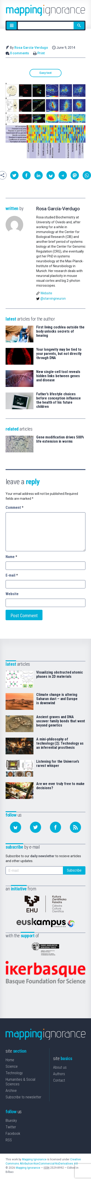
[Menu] (11, 25)
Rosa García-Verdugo (31, 47)
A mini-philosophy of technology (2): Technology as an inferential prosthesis (59, 743)
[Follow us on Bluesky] (15, 827)
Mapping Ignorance (34, 1159)
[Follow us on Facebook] (55, 827)
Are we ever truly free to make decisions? (60, 786)
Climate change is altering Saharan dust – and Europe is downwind (57, 699)
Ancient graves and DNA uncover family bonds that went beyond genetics (60, 721)
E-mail (12, 575)
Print (41, 53)
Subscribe (74, 870)
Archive (11, 1090)
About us (60, 1067)
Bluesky (11, 1120)
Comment (14, 507)
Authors (59, 1074)
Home (10, 1060)
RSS (9, 1140)
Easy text (45, 73)
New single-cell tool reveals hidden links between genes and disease (58, 376)
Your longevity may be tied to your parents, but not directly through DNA (58, 353)
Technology (14, 1073)
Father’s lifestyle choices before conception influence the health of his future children (58, 400)
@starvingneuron (53, 298)
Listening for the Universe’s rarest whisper (57, 763)
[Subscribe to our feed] (75, 827)
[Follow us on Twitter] (35, 827)
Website (46, 293)
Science (12, 1066)
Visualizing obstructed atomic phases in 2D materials (59, 674)
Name (11, 557)
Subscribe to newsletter (23, 1097)
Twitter (11, 1127)
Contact (59, 1080)
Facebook (13, 1133)
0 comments (19, 53)
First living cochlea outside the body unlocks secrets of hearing (60, 331)
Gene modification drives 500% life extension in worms (60, 439)
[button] (14, 175)
